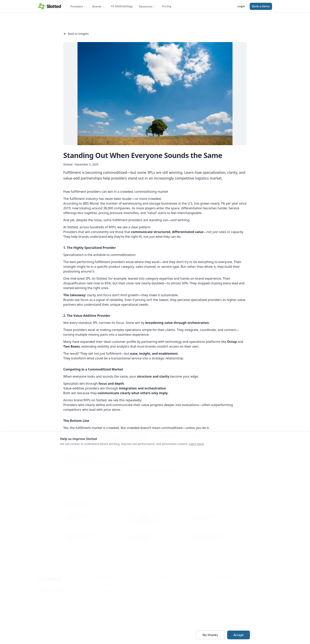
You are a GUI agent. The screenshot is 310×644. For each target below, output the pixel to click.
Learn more (196, 444)
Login (241, 6)
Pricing (166, 6)
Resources (147, 6)
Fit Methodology (122, 6)
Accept (238, 635)
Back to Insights (76, 34)
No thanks (210, 635)
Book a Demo (261, 6)
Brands (98, 6)
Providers (78, 6)
